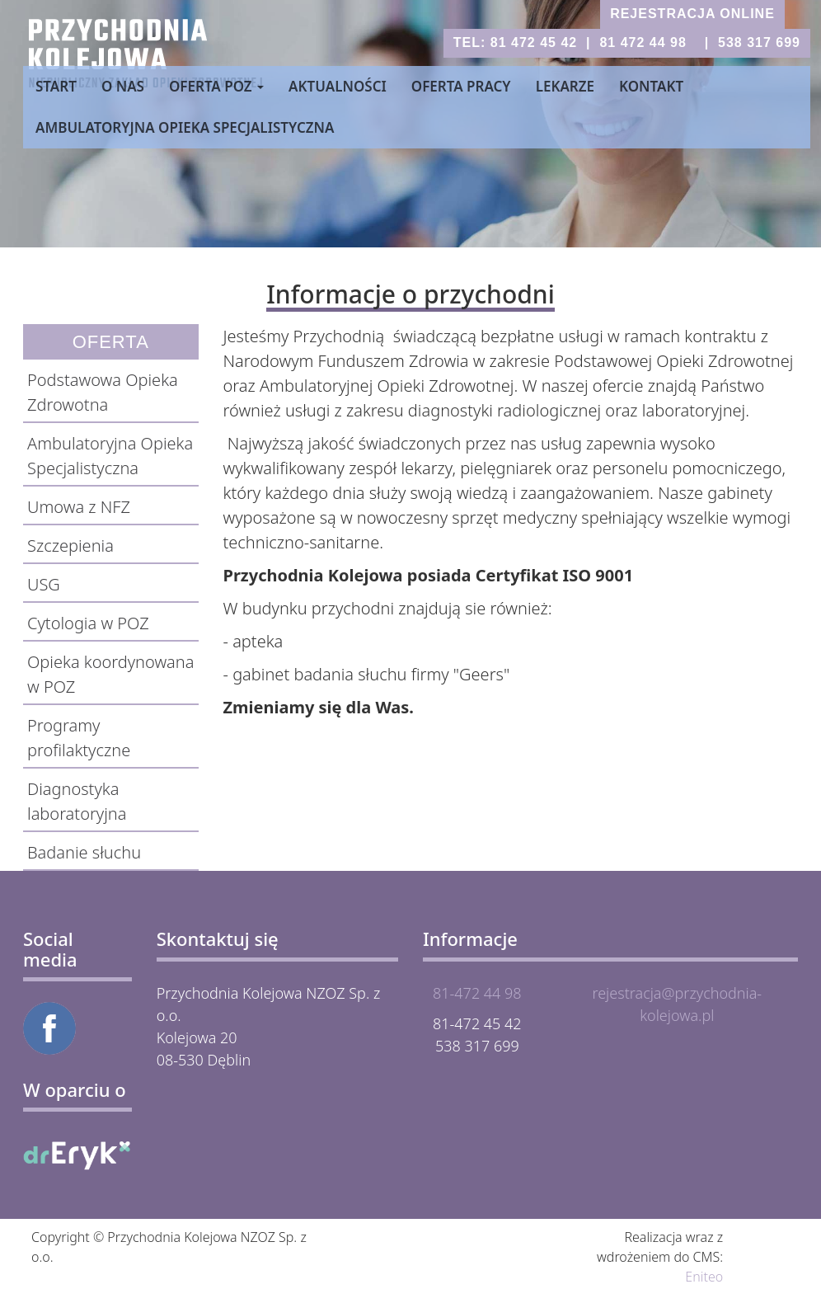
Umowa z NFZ (78, 507)
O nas (122, 86)
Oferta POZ (216, 86)
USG (43, 584)
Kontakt (651, 86)
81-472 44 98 (477, 993)
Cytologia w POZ (88, 623)
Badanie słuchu (84, 852)
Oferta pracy (461, 86)
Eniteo (704, 1277)
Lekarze (565, 86)
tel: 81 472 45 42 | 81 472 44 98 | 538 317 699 (626, 42)
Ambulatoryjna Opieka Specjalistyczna (184, 127)
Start (56, 86)
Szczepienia (70, 545)
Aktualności (338, 86)
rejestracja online (692, 14)
